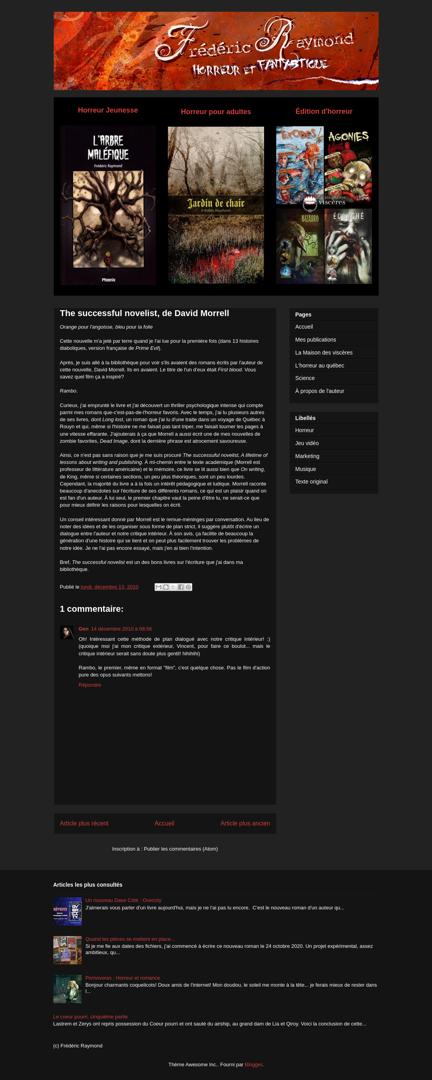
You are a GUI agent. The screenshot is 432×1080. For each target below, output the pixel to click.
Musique (305, 469)
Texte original (311, 481)
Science (305, 378)
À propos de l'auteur (320, 391)
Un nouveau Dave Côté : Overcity (124, 900)
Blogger (253, 1064)
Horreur (304, 430)
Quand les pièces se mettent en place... (130, 939)
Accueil (164, 823)
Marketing (307, 456)
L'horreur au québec (320, 365)
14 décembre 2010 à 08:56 (121, 629)
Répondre (90, 685)
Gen (84, 629)
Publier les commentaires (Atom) (181, 849)
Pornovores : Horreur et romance (123, 978)
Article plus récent (84, 823)
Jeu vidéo (307, 443)
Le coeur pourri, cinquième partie (90, 1017)
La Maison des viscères (324, 352)
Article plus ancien (245, 823)
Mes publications (315, 339)
